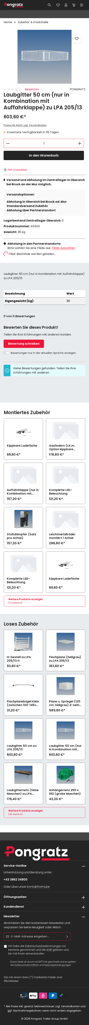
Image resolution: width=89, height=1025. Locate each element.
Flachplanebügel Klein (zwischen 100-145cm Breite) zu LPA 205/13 (23, 703)
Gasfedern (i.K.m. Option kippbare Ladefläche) (62, 447)
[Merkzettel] (58, 5)
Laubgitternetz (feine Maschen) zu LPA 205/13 (23, 792)
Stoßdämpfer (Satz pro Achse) (21, 536)
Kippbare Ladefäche (22, 446)
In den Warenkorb (44, 155)
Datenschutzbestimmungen (43, 946)
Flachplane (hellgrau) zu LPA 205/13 (65, 659)
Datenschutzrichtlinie (27, 965)
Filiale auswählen (63, 248)
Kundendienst (14, 907)
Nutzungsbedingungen (57, 965)
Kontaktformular (38, 887)
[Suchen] (49, 5)
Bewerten (32, 89)
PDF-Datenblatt (15, 170)
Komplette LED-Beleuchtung (60, 491)
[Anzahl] (44, 143)
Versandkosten (70, 1006)
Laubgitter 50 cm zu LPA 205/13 (21, 747)
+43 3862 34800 (15, 879)
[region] (44, 57)
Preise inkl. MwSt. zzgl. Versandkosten (25, 125)
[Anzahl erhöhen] (79, 143)
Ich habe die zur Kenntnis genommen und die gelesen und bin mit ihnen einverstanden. (38, 949)
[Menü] (81, 5)
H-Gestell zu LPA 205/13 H (19, 659)
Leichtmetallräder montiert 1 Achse (62, 536)
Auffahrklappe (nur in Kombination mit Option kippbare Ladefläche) (23, 491)
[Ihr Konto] (66, 5)
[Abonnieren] (67, 936)
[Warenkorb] (73, 5)
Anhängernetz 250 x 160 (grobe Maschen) (65, 792)
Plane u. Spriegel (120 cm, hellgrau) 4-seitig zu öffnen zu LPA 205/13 (65, 703)
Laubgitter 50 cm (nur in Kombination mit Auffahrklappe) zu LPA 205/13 (65, 747)
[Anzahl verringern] (8, 143)
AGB (49, 950)
